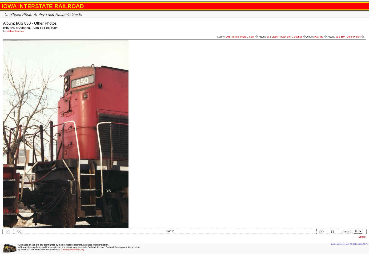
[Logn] (361, 236)
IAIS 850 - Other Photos (350, 36)
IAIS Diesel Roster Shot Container (286, 36)
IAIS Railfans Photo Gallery (242, 36)
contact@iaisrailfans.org (72, 249)
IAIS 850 (320, 36)
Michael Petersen (15, 31)
